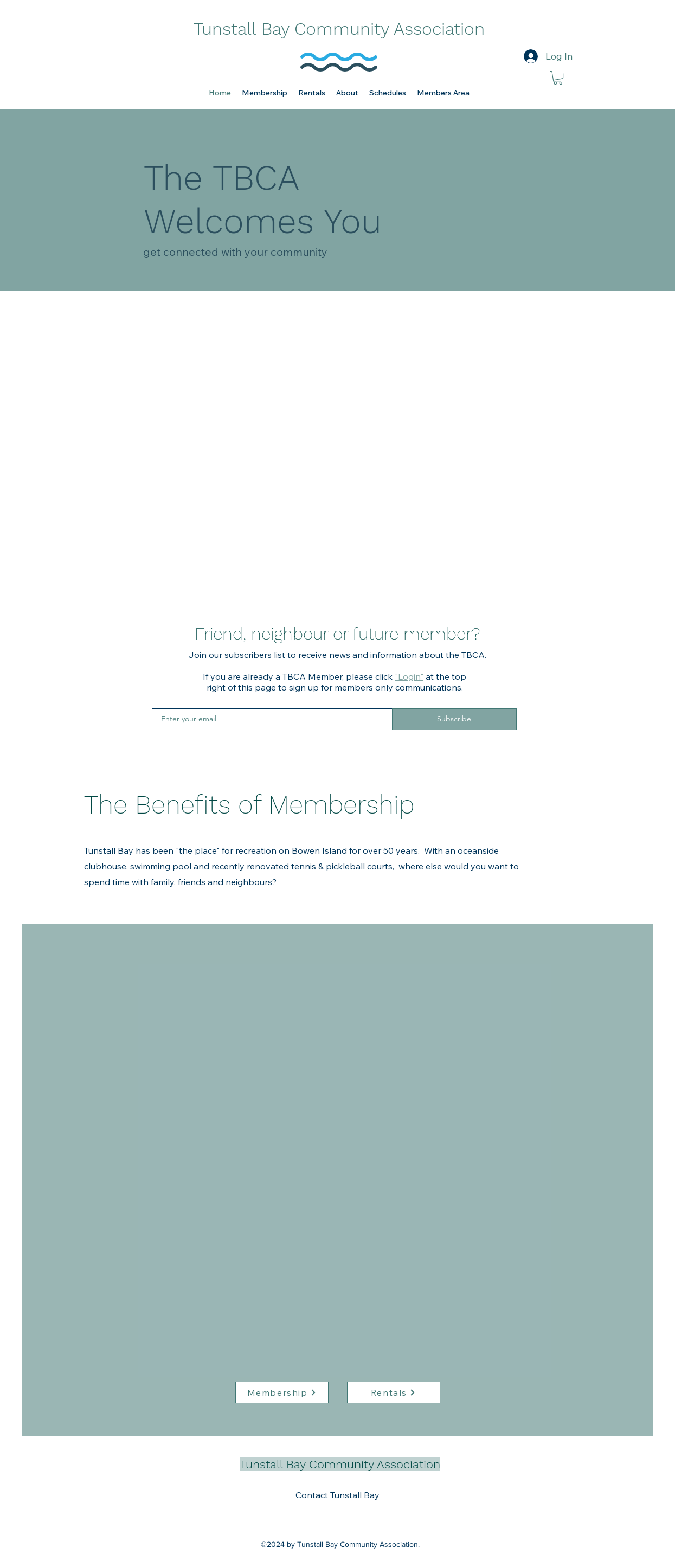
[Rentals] (393, 1392)
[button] (264, 93)
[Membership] (282, 1392)
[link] (558, 78)
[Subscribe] (454, 719)
